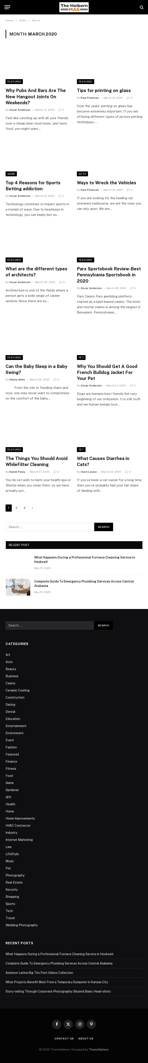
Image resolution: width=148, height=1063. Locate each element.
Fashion (11, 747)
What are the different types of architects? (36, 271)
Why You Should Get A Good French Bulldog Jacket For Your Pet (107, 372)
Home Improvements (20, 818)
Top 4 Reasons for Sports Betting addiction (33, 185)
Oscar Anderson (19, 109)
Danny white (17, 379)
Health (10, 804)
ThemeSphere (98, 1049)
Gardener (12, 790)
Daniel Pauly (17, 471)
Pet (81, 357)
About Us (86, 1038)
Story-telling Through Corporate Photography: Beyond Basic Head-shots (58, 991)
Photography (15, 875)
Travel (10, 918)
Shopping (12, 896)
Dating (10, 704)
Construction (15, 697)
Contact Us (64, 1038)
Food (9, 776)
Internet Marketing (19, 840)
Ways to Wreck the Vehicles (106, 182)
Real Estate (14, 882)
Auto (82, 174)
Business (12, 676)
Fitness (11, 768)
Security (12, 889)
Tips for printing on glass (104, 90)
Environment (15, 733)
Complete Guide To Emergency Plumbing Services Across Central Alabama (84, 584)
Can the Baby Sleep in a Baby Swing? (36, 369)
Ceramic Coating (18, 690)
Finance (11, 761)
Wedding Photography (22, 925)
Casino (10, 683)
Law (9, 847)
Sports (10, 904)
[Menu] (7, 7)
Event (10, 740)
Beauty (11, 669)
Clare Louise (89, 471)
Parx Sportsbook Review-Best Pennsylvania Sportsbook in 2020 (109, 274)
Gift (8, 797)
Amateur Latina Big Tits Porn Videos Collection (39, 973)
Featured (14, 81)
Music (10, 861)
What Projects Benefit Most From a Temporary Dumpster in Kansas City (57, 982)
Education (13, 719)
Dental (10, 711)
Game (11, 174)
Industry (11, 832)
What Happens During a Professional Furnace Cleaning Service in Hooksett (84, 560)
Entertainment (16, 726)
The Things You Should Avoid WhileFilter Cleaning (37, 461)
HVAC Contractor (18, 825)
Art (8, 655)
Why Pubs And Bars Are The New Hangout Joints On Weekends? (36, 96)
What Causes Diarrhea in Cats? (103, 461)
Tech (9, 911)
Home (10, 811)
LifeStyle (12, 854)
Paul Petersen (90, 97)
